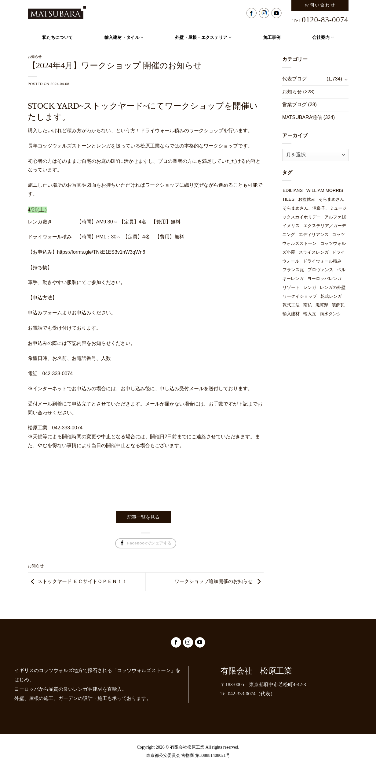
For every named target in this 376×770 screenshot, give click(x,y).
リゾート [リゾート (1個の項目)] (291, 287)
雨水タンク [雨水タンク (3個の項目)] (330, 313)
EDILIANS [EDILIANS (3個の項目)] (293, 190)
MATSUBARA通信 (302, 117)
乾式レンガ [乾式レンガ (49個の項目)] (331, 296)
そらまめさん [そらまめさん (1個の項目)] (331, 199)
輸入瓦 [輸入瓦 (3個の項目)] (309, 313)
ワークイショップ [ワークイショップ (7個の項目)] (300, 296)
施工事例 (272, 37)
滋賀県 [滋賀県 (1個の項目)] (322, 304)
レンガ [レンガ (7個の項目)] (309, 287)
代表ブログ (294, 78)
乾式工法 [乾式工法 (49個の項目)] (291, 304)
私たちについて (57, 37)
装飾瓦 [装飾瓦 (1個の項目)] (338, 304)
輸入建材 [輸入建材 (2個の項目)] (291, 313)
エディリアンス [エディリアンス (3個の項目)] (314, 234)
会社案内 (323, 37)
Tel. (321, 20)
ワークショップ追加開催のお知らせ (213, 581)
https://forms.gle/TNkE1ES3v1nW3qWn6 (101, 252)
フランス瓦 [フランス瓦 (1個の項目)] (293, 269)
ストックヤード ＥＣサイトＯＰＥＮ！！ (82, 581)
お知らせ (36, 565)
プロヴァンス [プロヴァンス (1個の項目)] (320, 269)
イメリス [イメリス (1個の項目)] (291, 225)
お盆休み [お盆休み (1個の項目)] (306, 199)
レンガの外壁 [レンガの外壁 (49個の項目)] (332, 287)
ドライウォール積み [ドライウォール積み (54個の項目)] (322, 261)
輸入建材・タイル (124, 37)
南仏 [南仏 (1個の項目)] (307, 304)
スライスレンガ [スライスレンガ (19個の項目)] (314, 252)
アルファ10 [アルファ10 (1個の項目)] (335, 217)
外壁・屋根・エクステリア (203, 37)
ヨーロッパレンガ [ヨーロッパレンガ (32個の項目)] (324, 278)
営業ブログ (294, 104)
